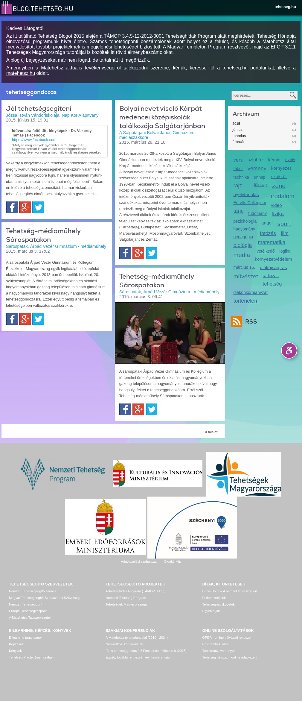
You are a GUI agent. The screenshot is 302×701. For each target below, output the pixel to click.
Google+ (25, 207)
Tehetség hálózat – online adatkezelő (229, 657)
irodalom (283, 195)
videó (276, 205)
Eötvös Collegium (250, 202)
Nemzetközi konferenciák (124, 644)
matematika (272, 242)
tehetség (272, 284)
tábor (238, 168)
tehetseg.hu (285, 6)
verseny (257, 169)
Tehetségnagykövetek (218, 604)
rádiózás (271, 275)
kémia (274, 159)
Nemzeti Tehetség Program (126, 598)
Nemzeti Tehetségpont (25, 604)
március (239, 135)
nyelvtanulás (246, 194)
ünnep (260, 177)
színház (255, 159)
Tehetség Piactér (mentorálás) (31, 657)
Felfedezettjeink (214, 598)
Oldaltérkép (172, 561)
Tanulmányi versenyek (219, 651)
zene (278, 185)
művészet (246, 276)
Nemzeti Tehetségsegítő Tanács (32, 591)
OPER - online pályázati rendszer (227, 637)
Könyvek (15, 651)
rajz (238, 186)
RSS (249, 321)
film (285, 233)
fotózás (268, 233)
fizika (278, 214)
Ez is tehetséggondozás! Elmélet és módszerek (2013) (146, 651)
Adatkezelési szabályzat (138, 561)
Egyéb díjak (211, 611)
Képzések (16, 644)
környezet (281, 168)
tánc (239, 211)
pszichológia (245, 221)
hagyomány (244, 229)
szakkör (279, 176)
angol (267, 222)
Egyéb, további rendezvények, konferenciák (138, 657)
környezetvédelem (273, 259)
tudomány (257, 213)
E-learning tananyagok (25, 637)
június (237, 129)
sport (284, 223)
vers (238, 160)
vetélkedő (265, 251)
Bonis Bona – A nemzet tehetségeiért (229, 591)
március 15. (244, 267)
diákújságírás (273, 267)
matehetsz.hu (20, 73)
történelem (246, 301)
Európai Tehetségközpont (28, 611)
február (239, 141)
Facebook (12, 207)
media (242, 254)
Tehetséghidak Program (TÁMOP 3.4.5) (135, 591)
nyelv (290, 159)
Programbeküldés (215, 644)
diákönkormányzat (251, 292)
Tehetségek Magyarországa (126, 604)
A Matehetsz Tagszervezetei (30, 617)
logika (285, 251)
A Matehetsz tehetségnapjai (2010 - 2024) (137, 637)
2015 (236, 123)
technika (241, 177)
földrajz (260, 184)
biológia (243, 245)
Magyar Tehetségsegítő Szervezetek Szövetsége (45, 598)
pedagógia (243, 236)
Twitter (38, 207)
